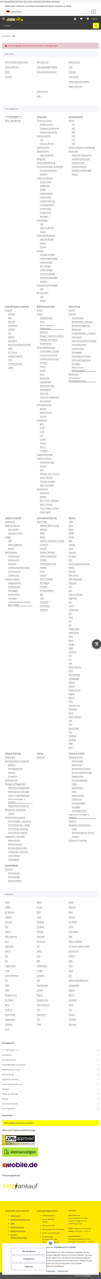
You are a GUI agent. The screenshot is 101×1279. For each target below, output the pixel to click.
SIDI (70, 720)
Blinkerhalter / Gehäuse (82, 321)
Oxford (43, 247)
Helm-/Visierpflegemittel (18, 788)
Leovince (40, 975)
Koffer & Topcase (12, 525)
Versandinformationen (47, 72)
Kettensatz (73, 151)
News (7, 72)
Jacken (43, 370)
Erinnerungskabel (79, 780)
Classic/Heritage (47, 462)
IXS (70, 621)
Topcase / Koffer (15, 533)
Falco (71, 926)
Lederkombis (45, 382)
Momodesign (74, 674)
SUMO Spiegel (46, 270)
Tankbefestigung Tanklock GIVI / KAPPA (19, 603)
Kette (74, 791)
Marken (5, 1089)
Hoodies (43, 362)
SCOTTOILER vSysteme (18, 829)
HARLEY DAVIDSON (48, 556)
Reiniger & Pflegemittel (15, 784)
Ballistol (72, 907)
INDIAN (43, 567)
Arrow (71, 537)
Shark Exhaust (75, 717)
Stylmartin (41, 1014)
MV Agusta (44, 583)
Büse (71, 912)
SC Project (12, 352)
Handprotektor (43, 147)
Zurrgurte (12, 776)
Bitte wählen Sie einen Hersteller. (19, 1123)
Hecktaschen (13, 556)
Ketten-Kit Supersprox (81, 155)
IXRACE (11, 337)
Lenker (43, 189)
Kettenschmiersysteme (15, 817)
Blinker (72, 310)
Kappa (43, 231)
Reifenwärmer (11, 780)
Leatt (42, 431)
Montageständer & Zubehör (17, 761)
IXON (42, 428)
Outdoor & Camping (77, 840)
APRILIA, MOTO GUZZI (49, 525)
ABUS (39, 902)
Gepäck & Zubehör (10, 1079)
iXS (70, 625)
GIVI (41, 224)
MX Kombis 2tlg (47, 385)
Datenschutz (63, 1271)
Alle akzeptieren (29, 1251)
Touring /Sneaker (47, 481)
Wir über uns (42, 62)
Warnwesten (45, 401)
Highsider (73, 598)
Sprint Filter (42, 521)
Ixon (39, 956)
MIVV (10, 348)
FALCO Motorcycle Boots (79, 564)
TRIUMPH (44, 602)
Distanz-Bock (45, 182)
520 (73, 136)
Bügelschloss (77, 776)
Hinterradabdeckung (46, 162)
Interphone (74, 609)
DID (70, 560)
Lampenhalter (78, 348)
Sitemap (72, 72)
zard (71, 747)
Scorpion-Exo (42, 1000)
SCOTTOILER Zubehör (17, 832)
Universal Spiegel (47, 273)
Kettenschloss (78, 795)
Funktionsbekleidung (49, 359)
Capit (71, 548)
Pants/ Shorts (46, 412)
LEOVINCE (12, 341)
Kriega (71, 644)
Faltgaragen (10, 757)
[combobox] (47, 12)
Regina (75, 174)
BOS (10, 318)
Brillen (40, 310)
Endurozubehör (44, 136)
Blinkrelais (76, 329)
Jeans (42, 374)
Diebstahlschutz (76, 757)
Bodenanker (77, 765)
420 (73, 128)
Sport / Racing (46, 477)
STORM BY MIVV (15, 364)
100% (71, 521)
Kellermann (74, 632)
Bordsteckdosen (15, 844)
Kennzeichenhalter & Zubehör (50, 166)
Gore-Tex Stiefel (47, 485)
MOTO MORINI (46, 579)
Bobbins (11, 765)
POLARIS (43, 586)
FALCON (11, 321)
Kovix (71, 640)
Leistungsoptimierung (11, 1084)
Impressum (50, 1271)
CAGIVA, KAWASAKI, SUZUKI (52, 541)
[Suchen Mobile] (47, 25)
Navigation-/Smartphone (79, 825)
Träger (8, 537)
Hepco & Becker (47, 143)
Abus (71, 525)
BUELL (42, 537)
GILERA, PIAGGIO (47, 552)
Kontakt (8, 76)
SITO (10, 360)
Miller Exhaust (75, 667)
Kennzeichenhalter (48, 170)
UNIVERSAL (45, 606)
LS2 (41, 435)
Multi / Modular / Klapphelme (47, 327)
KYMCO (43, 575)
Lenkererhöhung (47, 201)
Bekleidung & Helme (11, 1069)
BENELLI (43, 529)
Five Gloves (73, 575)
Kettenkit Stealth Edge (81, 170)
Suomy (72, 1014)
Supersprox (10, 1019)
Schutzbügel (42, 220)
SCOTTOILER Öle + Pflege (19, 825)
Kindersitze (10, 521)
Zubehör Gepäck (12, 579)
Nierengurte (45, 389)
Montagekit (77, 352)
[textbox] (47, 11)
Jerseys (43, 408)
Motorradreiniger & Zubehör (16, 800)
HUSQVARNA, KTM (48, 564)
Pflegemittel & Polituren (18, 806)
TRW (71, 743)
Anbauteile (7, 1055)
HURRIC (11, 329)
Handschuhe (42, 489)
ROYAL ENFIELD (47, 590)
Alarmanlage (77, 761)
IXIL (9, 333)
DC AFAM (73, 922)
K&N (71, 961)
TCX (70, 732)
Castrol (11, 813)
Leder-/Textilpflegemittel (19, 795)
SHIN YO (8, 1009)
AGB (70, 67)
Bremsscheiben (15, 880)
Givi (41, 140)
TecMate (72, 736)
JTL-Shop (87, 1276)
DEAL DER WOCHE (13, 120)
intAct (39, 951)
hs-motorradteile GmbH (79, 946)
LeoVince (72, 652)
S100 (71, 701)
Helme (39, 314)
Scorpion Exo (74, 705)
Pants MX (44, 393)
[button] (75, 18)
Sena (71, 713)
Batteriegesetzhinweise (79, 81)
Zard (7, 1029)
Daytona (72, 552)
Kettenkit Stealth (79, 166)
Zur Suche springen (33, 1)
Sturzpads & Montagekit (47, 285)
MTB (42, 321)
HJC (70, 602)
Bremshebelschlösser (81, 768)
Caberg (72, 544)
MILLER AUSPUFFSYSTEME (19, 344)
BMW (42, 533)
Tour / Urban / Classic (49, 508)
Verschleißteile (8, 1108)
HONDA (43, 560)
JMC (38, 961)
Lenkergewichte (47, 205)
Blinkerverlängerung (81, 325)
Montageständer (15, 768)
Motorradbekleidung (46, 347)
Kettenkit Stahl (78, 162)
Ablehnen (29, 1267)
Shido (71, 1005)
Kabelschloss (77, 788)
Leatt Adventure (12, 975)
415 (73, 124)
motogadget (74, 678)
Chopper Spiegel (47, 254)
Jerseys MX (44, 378)
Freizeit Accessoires (48, 355)
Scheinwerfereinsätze (81, 356)
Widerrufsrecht (11, 67)
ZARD (10, 367)
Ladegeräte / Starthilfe (15, 836)
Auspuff (8, 310)
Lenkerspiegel (46, 262)
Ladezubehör (14, 855)
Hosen (43, 366)
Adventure (44, 493)
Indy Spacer (77, 337)
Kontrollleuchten (79, 344)
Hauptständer (43, 151)
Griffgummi (45, 185)
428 (73, 132)
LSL (70, 659)
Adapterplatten (15, 583)
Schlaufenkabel (78, 803)
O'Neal (43, 439)
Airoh (71, 529)
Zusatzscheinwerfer (48, 132)
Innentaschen (14, 586)
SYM (42, 598)
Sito (70, 724)
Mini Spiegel (45, 266)
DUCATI (43, 548)
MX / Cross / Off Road (49, 500)
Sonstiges (44, 216)
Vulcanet (72, 1024)
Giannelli (73, 583)
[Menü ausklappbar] (3, 17)
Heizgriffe (41, 159)
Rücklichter (74, 374)
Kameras (72, 821)
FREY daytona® (75, 579)
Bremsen (9, 869)
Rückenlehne (14, 594)
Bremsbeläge (14, 877)
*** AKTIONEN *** (10, 1050)
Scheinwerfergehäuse (81, 360)
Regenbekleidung (44, 454)
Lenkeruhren (45, 212)
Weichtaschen (11, 552)
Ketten (71, 120)
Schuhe (43, 416)
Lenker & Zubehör (45, 178)
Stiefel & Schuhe (44, 458)
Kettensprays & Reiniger (18, 791)
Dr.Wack (40, 926)
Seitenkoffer (13, 529)
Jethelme (44, 332)
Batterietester (14, 840)
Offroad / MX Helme (48, 340)
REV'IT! (43, 447)
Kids (42, 470)
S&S (41, 594)
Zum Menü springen (51, 1)
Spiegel (40, 250)
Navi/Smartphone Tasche (83, 832)
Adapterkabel (78, 318)
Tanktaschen (13, 575)
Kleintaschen (14, 560)
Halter (74, 784)
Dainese (8, 922)
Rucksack (12, 564)
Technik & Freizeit (10, 1103)
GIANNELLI (12, 325)
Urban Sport (45, 512)
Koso (71, 636)
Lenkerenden (46, 197)
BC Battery (9, 912)
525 (73, 140)
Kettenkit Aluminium (81, 159)
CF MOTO (44, 544)
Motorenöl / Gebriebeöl (15, 809)
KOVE (42, 571)
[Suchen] (96, 25)
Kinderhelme (45, 343)
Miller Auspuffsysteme (78, 980)
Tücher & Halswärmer (49, 397)
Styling (5, 1099)
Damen (43, 466)
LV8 (70, 663)
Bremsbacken (14, 873)
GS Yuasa (41, 941)
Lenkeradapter (46, 193)
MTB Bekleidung (44, 405)
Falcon (71, 567)
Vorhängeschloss (79, 810)
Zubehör (43, 174)
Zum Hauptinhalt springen (12, 1)
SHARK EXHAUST (15, 356)
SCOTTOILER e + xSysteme (19, 821)
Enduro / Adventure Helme (52, 336)
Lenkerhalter (45, 208)
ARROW (11, 314)
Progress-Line (75, 690)
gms (42, 424)
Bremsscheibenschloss (82, 772)
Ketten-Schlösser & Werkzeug (82, 147)
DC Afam (72, 556)
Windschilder (43, 293)
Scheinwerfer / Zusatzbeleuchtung (77, 379)
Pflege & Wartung (9, 1094)
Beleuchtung (7, 1074)
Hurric (71, 606)
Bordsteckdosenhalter (17, 848)
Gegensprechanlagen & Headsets (79, 816)
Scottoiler (73, 709)
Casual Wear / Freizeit (49, 351)
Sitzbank (40, 757)
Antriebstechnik (9, 1060)
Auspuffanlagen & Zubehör (14, 1064)
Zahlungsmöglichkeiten (47, 67)
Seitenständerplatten (46, 235)
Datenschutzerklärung (20, 1219)
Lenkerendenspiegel (49, 258)
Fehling (72, 571)
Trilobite (43, 450)
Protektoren (42, 420)
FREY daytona (11, 936)
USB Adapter (13, 859)
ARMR (71, 533)
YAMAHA (44, 609)
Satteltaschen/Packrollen (19, 567)
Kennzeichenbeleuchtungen (84, 341)
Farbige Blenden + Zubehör (84, 333)
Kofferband (77, 799)
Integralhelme (46, 318)
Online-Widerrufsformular (16, 62)
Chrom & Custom (44, 120)
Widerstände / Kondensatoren (78, 369)
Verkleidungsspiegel (49, 277)
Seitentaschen (14, 571)
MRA (7, 990)
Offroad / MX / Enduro (49, 473)
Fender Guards (46, 124)
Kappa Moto (74, 629)
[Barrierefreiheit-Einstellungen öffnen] (96, 644)
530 (73, 143)
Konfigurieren (28, 1259)
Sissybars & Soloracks (49, 128)
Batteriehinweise (18, 1231)
